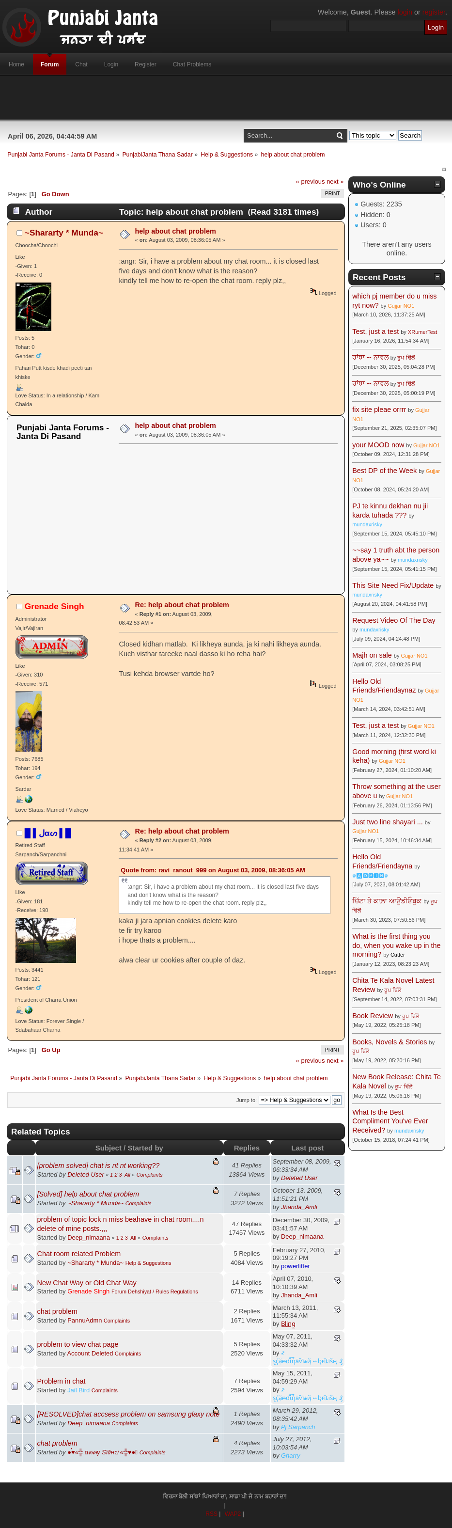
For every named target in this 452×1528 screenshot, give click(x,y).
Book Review (372, 1016)
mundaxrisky (367, 524)
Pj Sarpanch (298, 1427)
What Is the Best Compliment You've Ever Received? (390, 1121)
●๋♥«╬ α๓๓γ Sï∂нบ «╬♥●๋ (102, 1452)
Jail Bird (78, 1390)
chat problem (57, 1311)
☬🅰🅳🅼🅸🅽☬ (370, 876)
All (127, 1175)
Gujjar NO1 (401, 306)
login (405, 12)
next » (335, 181)
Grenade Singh (54, 606)
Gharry (290, 1455)
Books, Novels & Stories (389, 1042)
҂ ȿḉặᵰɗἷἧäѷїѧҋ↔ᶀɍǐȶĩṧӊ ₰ (308, 1357)
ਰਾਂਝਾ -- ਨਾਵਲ (370, 357)
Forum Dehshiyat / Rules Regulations (154, 1291)
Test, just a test (375, 331)
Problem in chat (61, 1381)
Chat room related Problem (79, 1254)
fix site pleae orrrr (379, 409)
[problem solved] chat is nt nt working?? (98, 1165)
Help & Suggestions (148, 1263)
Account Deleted (90, 1353)
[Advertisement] (226, 97)
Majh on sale (372, 655)
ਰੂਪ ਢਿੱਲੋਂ (405, 358)
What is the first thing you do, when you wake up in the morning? (396, 945)
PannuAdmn (84, 1320)
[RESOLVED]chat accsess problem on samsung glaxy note (128, 1414)
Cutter (397, 955)
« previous (310, 181)
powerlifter (295, 1266)
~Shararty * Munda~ (64, 232)
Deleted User (85, 1174)
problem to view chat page (78, 1344)
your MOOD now (378, 445)
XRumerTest (422, 332)
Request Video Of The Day (393, 620)
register (433, 12)
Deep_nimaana (88, 1237)
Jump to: (246, 1100)
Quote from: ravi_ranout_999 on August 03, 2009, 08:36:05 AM (213, 870)
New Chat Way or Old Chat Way (87, 1283)
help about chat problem (175, 231)
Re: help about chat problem (182, 605)
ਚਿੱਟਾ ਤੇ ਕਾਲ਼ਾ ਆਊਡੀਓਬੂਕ (386, 901)
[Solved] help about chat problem (88, 1194)
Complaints (150, 1175)
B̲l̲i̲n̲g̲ (288, 1323)
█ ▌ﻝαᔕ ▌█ (48, 833)
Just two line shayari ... (387, 822)
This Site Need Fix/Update (393, 585)
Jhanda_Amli (299, 1207)
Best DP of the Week (385, 470)
